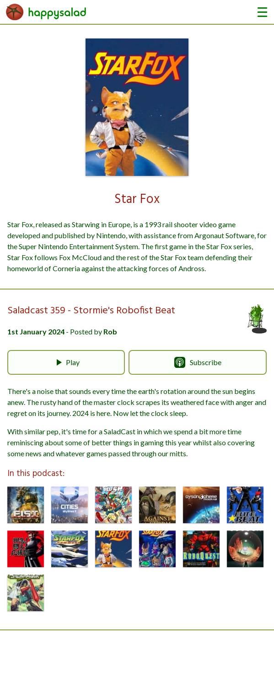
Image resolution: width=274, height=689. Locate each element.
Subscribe (197, 362)
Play (66, 362)
